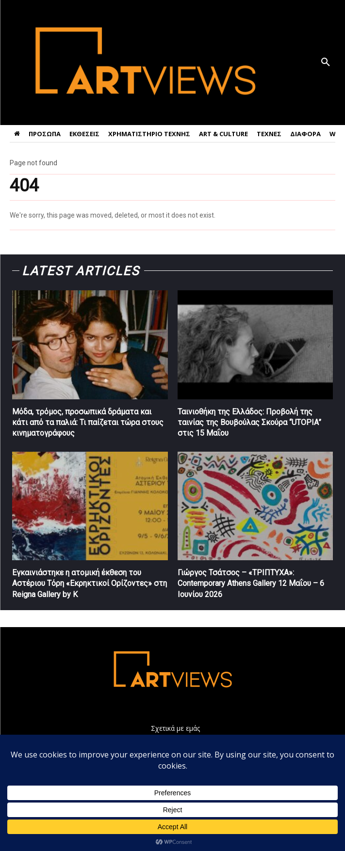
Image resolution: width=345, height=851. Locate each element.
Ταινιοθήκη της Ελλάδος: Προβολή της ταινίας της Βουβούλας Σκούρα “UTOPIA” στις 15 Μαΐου (249, 422)
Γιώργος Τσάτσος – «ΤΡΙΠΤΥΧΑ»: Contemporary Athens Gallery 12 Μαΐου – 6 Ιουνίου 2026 (251, 583)
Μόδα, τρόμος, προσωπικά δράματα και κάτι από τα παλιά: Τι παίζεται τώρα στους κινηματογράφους (88, 422)
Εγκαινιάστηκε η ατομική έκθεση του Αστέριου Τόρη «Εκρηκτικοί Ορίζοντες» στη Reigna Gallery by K (89, 583)
